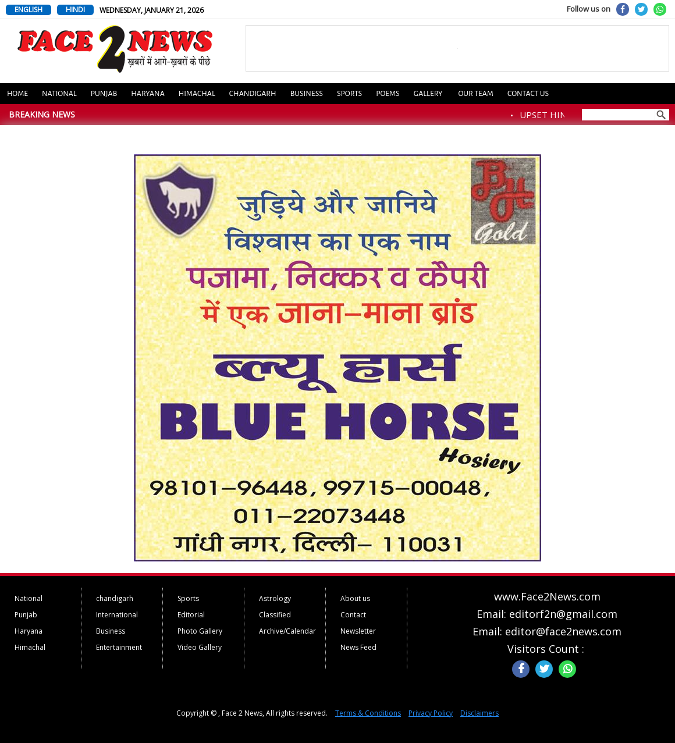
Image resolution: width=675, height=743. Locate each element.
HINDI (75, 10)
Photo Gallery (199, 631)
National (59, 94)
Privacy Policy (430, 713)
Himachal (197, 94)
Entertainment (119, 647)
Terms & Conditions (368, 713)
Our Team (475, 94)
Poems (388, 94)
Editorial (191, 615)
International (117, 615)
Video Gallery (199, 647)
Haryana (148, 94)
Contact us (528, 94)
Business (306, 94)
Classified (275, 615)
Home (17, 94)
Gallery (428, 94)
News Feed (358, 647)
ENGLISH (28, 10)
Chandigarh (252, 94)
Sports (349, 94)
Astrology (275, 598)
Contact (353, 615)
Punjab (104, 94)
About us (355, 598)
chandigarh (114, 598)
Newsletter (358, 631)
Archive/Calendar (287, 631)
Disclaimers (479, 713)
